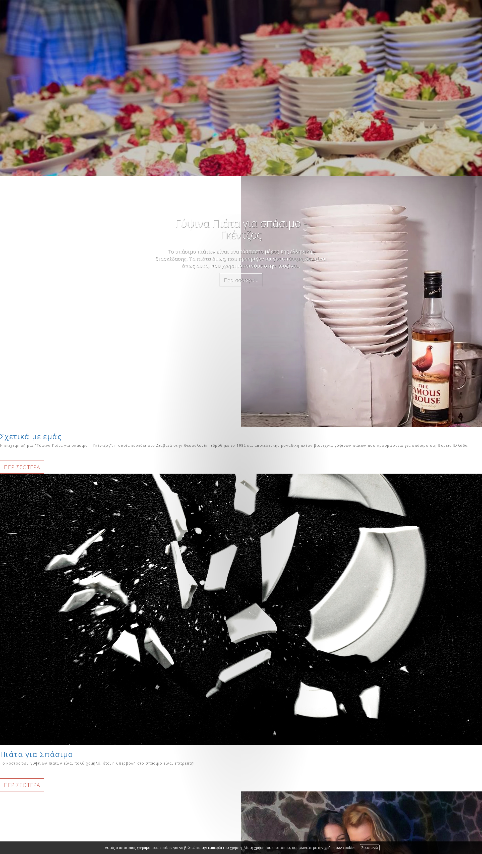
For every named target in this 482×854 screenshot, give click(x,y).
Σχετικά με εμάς (31, 436)
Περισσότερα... (241, 279)
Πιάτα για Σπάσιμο (36, 754)
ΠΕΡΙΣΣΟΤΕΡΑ (22, 467)
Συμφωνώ (369, 847)
